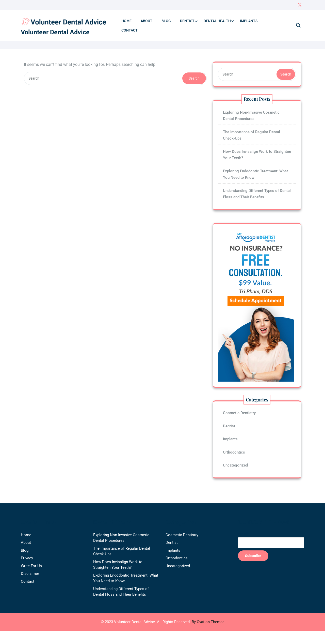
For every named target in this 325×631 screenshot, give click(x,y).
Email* (271, 540)
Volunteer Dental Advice (55, 32)
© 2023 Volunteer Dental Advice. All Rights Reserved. (162, 622)
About (146, 21)
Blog (166, 21)
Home (126, 21)
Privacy (27, 558)
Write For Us (31, 566)
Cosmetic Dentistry (239, 413)
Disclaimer (30, 573)
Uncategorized (235, 465)
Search (194, 78)
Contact (129, 30)
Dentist (187, 21)
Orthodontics (234, 452)
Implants (248, 21)
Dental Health (217, 21)
